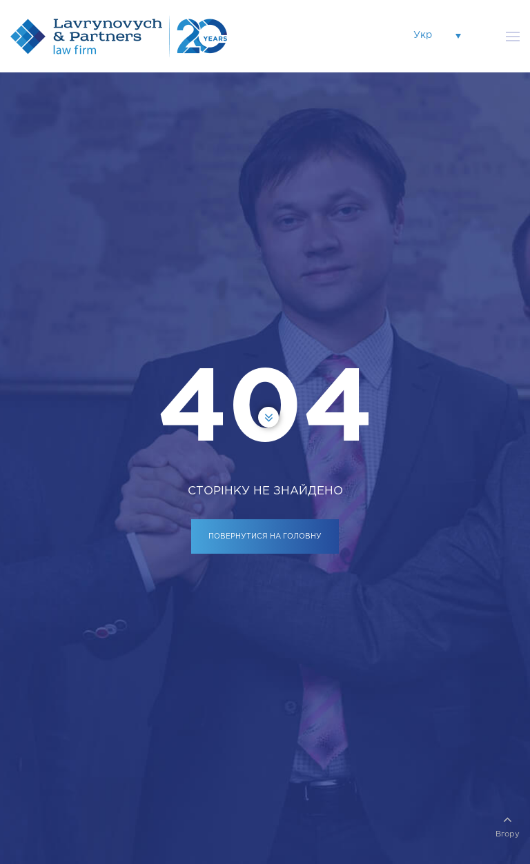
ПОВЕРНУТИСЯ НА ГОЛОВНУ (265, 536)
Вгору (507, 825)
